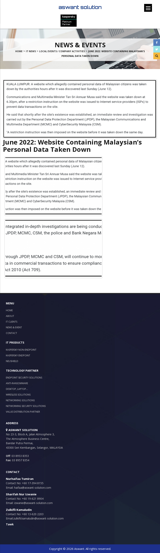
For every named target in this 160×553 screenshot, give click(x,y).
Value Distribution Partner (23, 411)
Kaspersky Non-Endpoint (21, 349)
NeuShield (12, 361)
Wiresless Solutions (18, 394)
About (10, 316)
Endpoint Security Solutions (24, 377)
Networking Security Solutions (26, 406)
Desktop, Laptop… (17, 389)
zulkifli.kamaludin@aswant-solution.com (38, 518)
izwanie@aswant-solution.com (33, 503)
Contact (11, 333)
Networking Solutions (20, 400)
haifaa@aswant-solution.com (32, 487)
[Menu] (148, 8)
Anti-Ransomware (17, 383)
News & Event (14, 327)
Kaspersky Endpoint (18, 355)
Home (9, 310)
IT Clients (11, 321)
